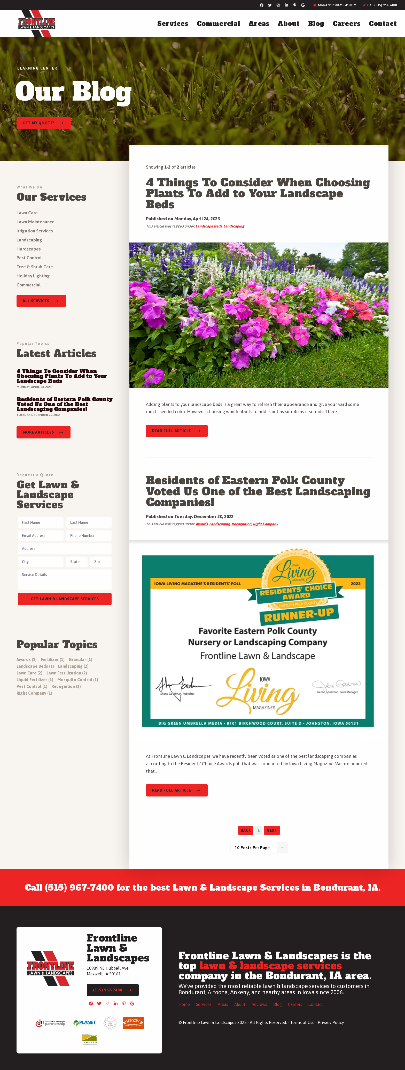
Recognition (241, 524)
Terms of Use (302, 1022)
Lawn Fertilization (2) (66, 673)
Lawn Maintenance (35, 221)
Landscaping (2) (73, 666)
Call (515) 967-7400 (380, 5)
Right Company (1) (34, 693)
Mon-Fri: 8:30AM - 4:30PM (334, 5)
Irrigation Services (35, 230)
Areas (258, 23)
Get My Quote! (38, 123)
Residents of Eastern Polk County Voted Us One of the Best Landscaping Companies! (258, 491)
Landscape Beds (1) (35, 666)
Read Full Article (171, 431)
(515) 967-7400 (107, 990)
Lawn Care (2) (29, 673)
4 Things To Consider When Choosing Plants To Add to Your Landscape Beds (258, 193)
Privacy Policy (331, 1022)
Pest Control (29, 257)
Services (173, 23)
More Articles (38, 432)
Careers (347, 23)
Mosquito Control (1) (77, 680)
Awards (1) (27, 659)
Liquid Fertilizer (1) (35, 680)
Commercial (218, 23)
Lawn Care (27, 212)
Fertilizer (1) (53, 659)
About (289, 23)
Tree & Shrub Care (35, 266)
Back (246, 830)
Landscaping (233, 226)
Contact (383, 23)
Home (184, 1004)
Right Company (265, 524)
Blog (316, 23)
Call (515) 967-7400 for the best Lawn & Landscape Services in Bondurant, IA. (202, 887)
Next (272, 830)
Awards (202, 524)
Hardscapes (29, 249)
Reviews (259, 1004)
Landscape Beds (209, 226)
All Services (36, 301)
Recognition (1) (66, 686)
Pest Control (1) (32, 686)
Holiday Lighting (33, 275)
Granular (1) (80, 659)
